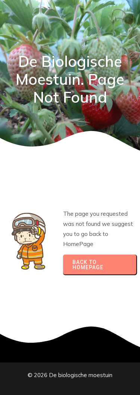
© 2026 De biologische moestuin (70, 375)
